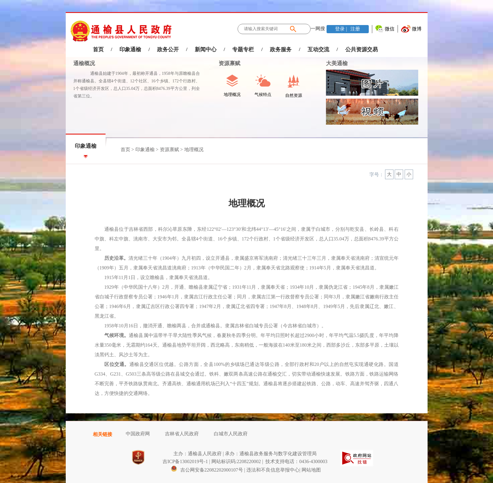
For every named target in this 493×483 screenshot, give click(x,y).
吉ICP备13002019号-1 (185, 461)
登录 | (341, 28)
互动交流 (318, 49)
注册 (354, 28)
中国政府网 (138, 433)
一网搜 (318, 28)
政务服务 (281, 49)
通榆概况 (84, 63)
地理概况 (194, 149)
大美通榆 (337, 63)
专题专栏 (243, 49)
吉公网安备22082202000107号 (207, 469)
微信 (389, 28)
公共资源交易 (361, 49)
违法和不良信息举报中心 (272, 469)
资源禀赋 (226, 63)
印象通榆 (130, 49)
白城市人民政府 (231, 433)
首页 (98, 49)
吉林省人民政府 (182, 433)
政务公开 (168, 49)
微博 (417, 28)
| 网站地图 (310, 469)
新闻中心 (205, 49)
